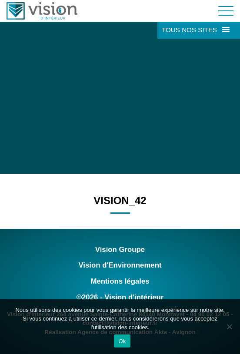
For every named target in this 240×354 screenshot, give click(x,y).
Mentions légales (119, 281)
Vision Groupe (120, 249)
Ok (122, 341)
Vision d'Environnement (119, 265)
